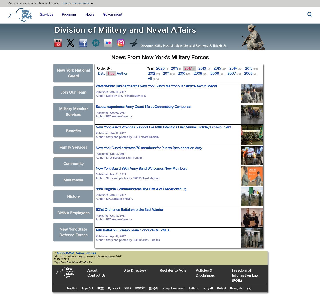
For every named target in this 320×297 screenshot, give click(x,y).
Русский (114, 289)
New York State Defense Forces (73, 232)
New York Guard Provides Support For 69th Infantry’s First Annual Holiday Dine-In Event (163, 127)
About (92, 270)
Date (101, 73)
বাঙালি (140, 289)
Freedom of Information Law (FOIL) (245, 275)
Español (87, 289)
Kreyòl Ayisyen (174, 289)
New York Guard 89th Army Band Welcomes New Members (141, 168)
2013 (251, 68)
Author (122, 73)
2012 (154, 73)
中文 (100, 289)
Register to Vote (173, 270)
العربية (208, 289)
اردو (249, 289)
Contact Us (96, 275)
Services (46, 14)
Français (236, 289)
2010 (184, 73)
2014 (235, 68)
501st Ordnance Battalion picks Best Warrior (129, 210)
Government (112, 14)
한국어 (153, 289)
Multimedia (73, 180)
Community (73, 163)
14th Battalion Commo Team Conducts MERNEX (132, 230)
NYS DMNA (65, 253)
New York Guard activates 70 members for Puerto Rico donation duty (149, 148)
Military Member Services (73, 111)
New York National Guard (73, 73)
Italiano (194, 289)
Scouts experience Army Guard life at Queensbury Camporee (143, 107)
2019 (176, 68)
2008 (217, 73)
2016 (204, 68)
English (71, 289)
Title (111, 73)
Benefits (73, 131)
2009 (200, 73)
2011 (169, 73)
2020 (162, 68)
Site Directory (135, 270)
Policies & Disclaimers (205, 273)
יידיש (127, 289)
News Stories (86, 253)
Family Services (73, 147)
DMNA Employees (73, 212)
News (89, 14)
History (73, 196)
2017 (189, 68)
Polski (221, 289)
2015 (220, 68)
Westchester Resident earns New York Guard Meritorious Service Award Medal (156, 86)
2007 (234, 73)
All (153, 78)
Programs (69, 14)
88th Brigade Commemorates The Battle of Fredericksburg (141, 189)
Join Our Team (73, 92)
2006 (250, 73)
